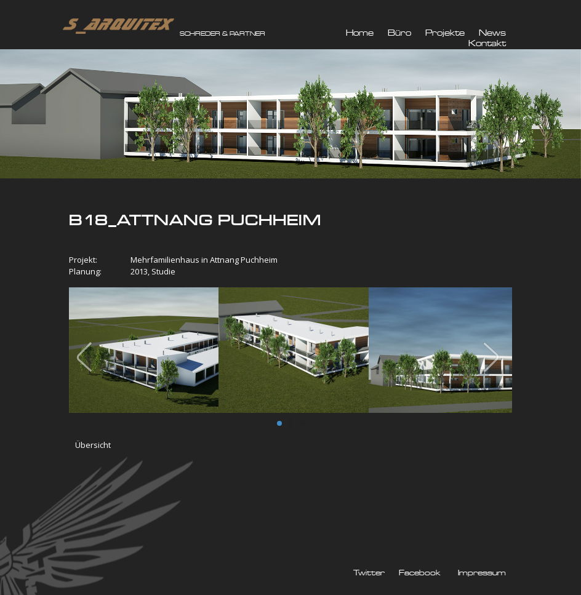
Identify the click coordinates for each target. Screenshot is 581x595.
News (492, 33)
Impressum (482, 573)
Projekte (445, 33)
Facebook (420, 573)
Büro (399, 33)
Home (360, 33)
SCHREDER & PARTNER (222, 34)
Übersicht (93, 444)
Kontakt (487, 43)
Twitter (369, 573)
